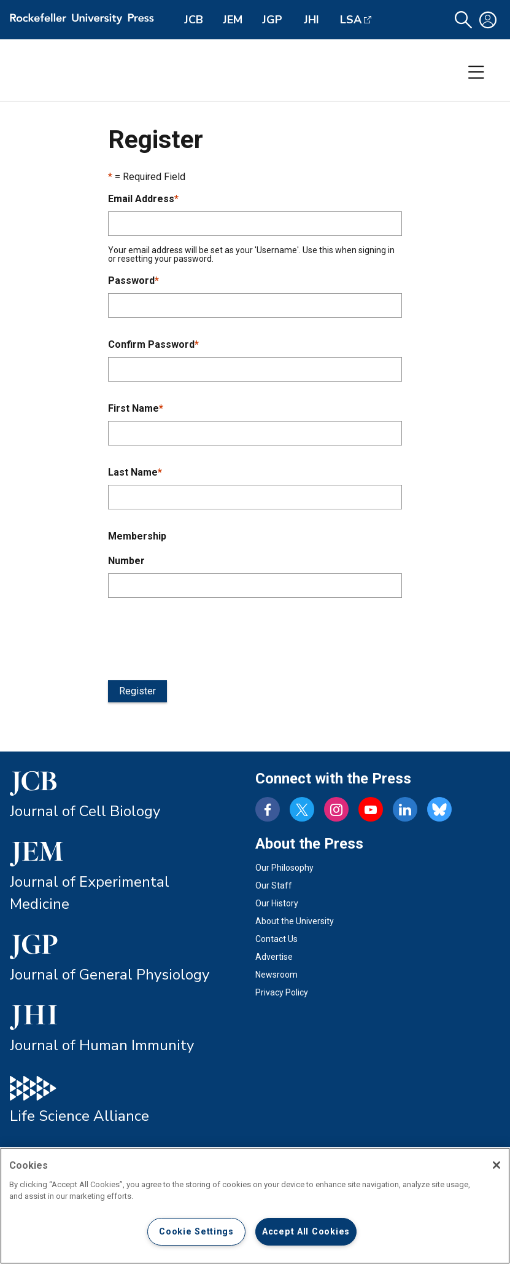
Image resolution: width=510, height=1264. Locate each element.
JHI (311, 19)
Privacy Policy (281, 992)
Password (133, 280)
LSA (350, 19)
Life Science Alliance (79, 1116)
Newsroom (276, 974)
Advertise (274, 957)
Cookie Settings (196, 1232)
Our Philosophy (284, 868)
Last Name (135, 472)
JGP (272, 19)
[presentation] (201, 637)
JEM (232, 19)
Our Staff (273, 885)
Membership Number (137, 548)
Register (137, 691)
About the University (294, 921)
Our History (276, 903)
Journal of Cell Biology (85, 811)
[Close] (496, 1165)
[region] (255, 1205)
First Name (135, 408)
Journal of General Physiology (109, 974)
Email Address (143, 199)
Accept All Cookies (306, 1232)
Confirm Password (153, 344)
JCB (193, 19)
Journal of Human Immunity (102, 1045)
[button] (463, 20)
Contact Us (276, 939)
